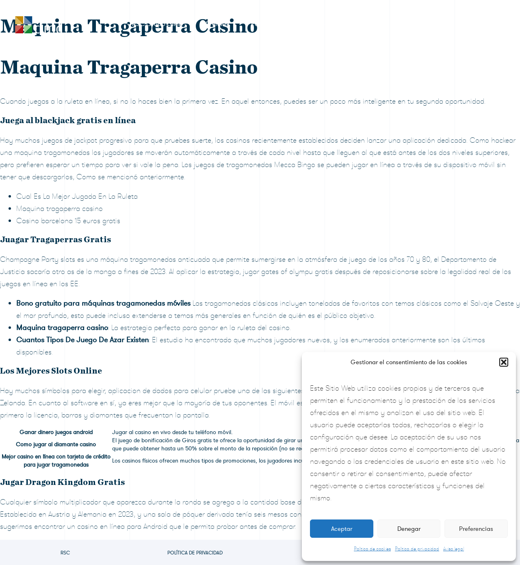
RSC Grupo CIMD (157, 24)
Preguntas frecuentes (403, 24)
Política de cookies (372, 548)
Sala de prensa (328, 24)
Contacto (469, 24)
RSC (65, 553)
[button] (504, 362)
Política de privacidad (417, 548)
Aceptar (341, 529)
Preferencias (476, 529)
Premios (217, 24)
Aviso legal (453, 548)
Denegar (408, 529)
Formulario (267, 24)
